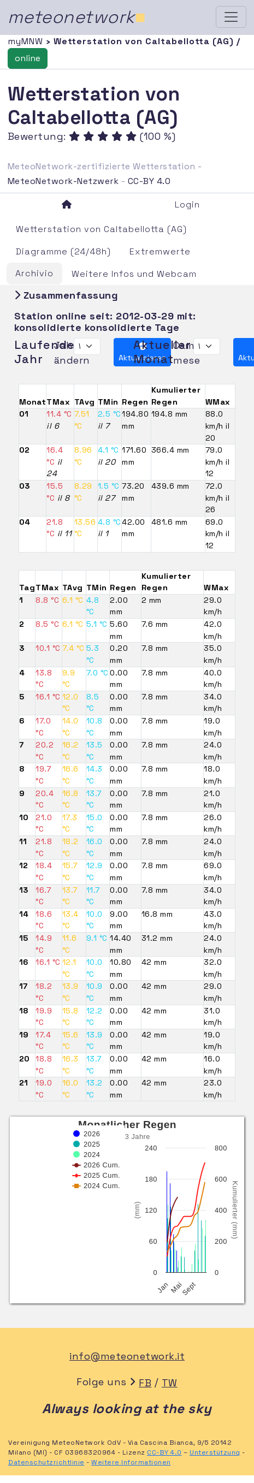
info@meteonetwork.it (127, 1356)
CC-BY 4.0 (149, 181)
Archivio (34, 273)
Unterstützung (215, 1452)
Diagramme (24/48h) (63, 251)
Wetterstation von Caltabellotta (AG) (101, 229)
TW (170, 1383)
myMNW (27, 41)
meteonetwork (77, 17)
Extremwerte (160, 251)
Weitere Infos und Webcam (134, 274)
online (27, 58)
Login (187, 204)
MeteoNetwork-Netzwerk (63, 181)
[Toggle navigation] (231, 17)
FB (145, 1383)
